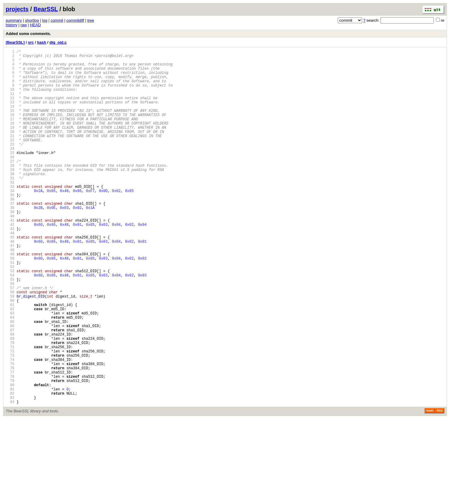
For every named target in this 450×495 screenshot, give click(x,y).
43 (10, 267)
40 (10, 252)
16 (10, 129)
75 (10, 431)
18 (10, 139)
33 (10, 216)
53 (10, 318)
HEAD (35, 25)
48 (10, 293)
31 (10, 206)
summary (14, 20)
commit (57, 20)
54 (10, 323)
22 (10, 159)
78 (10, 446)
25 (10, 175)
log (44, 20)
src (31, 42)
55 (10, 329)
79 (10, 452)
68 (10, 395)
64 (10, 375)
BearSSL (45, 9)
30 (10, 200)
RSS (439, 486)
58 (10, 344)
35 (10, 226)
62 (10, 364)
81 (10, 462)
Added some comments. (28, 33)
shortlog (32, 20)
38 (10, 241)
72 (10, 416)
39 (10, 247)
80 (10, 457)
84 (10, 477)
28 (10, 190)
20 (10, 149)
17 (10, 134)
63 (10, 370)
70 (10, 405)
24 (10, 170)
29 (10, 195)
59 (10, 349)
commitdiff (75, 20)
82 (10, 467)
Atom (429, 486)
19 (10, 144)
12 (10, 108)
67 (10, 390)
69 (10, 400)
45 (10, 277)
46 (10, 282)
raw (23, 25)
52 (10, 313)
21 (10, 154)
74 (10, 426)
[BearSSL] (15, 42)
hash (41, 42)
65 (10, 380)
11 (10, 103)
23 (10, 165)
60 (10, 354)
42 (10, 262)
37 (10, 236)
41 (10, 257)
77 (10, 441)
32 (10, 211)
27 (10, 185)
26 (10, 180)
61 (10, 359)
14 (10, 118)
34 (10, 221)
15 (10, 124)
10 (10, 98)
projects (17, 9)
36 (10, 231)
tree (90, 20)
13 (10, 113)
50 (10, 303)
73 (10, 421)
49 (10, 298)
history (11, 25)
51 (10, 308)
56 (10, 334)
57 (10, 339)
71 (10, 411)
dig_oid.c (58, 42)
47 (10, 288)
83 (10, 472)
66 (10, 385)
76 (10, 436)
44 (10, 272)
